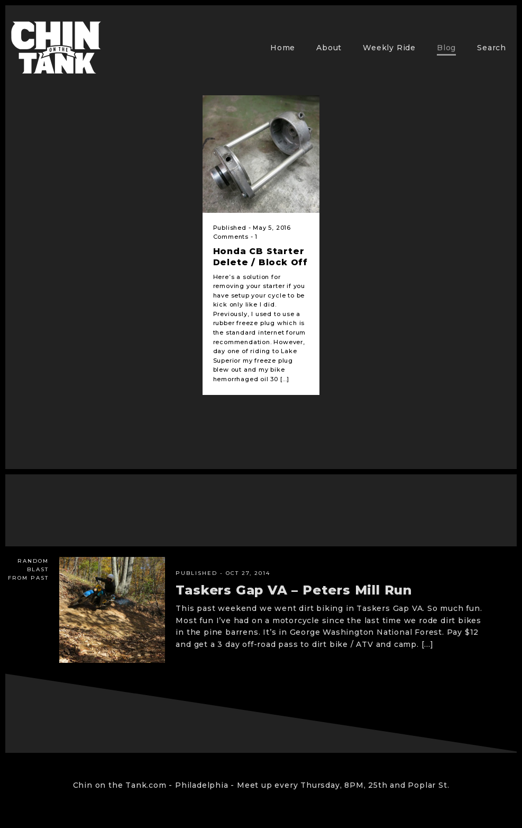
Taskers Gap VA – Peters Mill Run (294, 590)
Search (491, 47)
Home (282, 47)
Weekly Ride (389, 47)
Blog (446, 47)
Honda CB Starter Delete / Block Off (260, 256)
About (329, 47)
